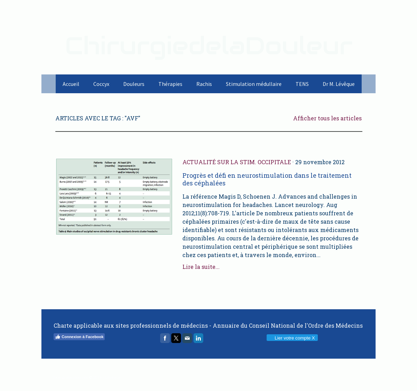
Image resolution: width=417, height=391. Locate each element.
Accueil (71, 83)
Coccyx (101, 83)
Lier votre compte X (292, 338)
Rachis (204, 83)
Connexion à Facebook (79, 337)
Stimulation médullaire (254, 83)
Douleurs (133, 83)
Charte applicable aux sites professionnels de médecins (131, 325)
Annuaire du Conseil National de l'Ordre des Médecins (288, 325)
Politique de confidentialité (76, 371)
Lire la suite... (201, 266)
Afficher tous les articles (327, 118)
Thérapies (170, 83)
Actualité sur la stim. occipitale (236, 162)
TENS (302, 83)
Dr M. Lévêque (339, 83)
